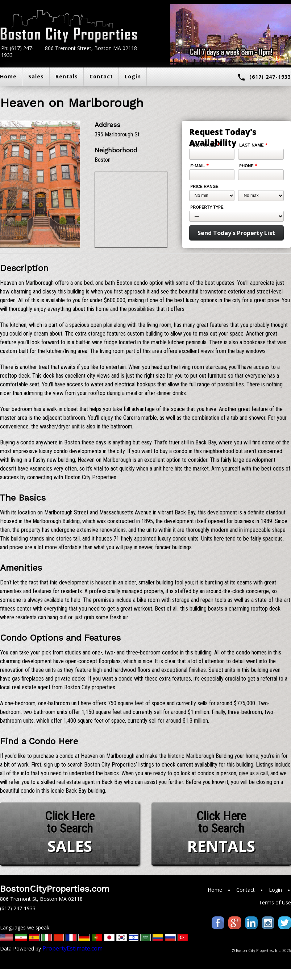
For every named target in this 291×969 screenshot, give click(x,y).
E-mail (199, 165)
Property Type (206, 207)
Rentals (66, 76)
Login (133, 76)
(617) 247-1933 (264, 77)
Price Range (204, 186)
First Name (205, 145)
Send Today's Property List (236, 233)
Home (215, 889)
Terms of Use (275, 902)
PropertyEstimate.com (72, 948)
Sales (36, 76)
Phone (248, 165)
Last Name (253, 145)
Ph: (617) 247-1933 (17, 51)
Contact (101, 76)
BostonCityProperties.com (54, 889)
